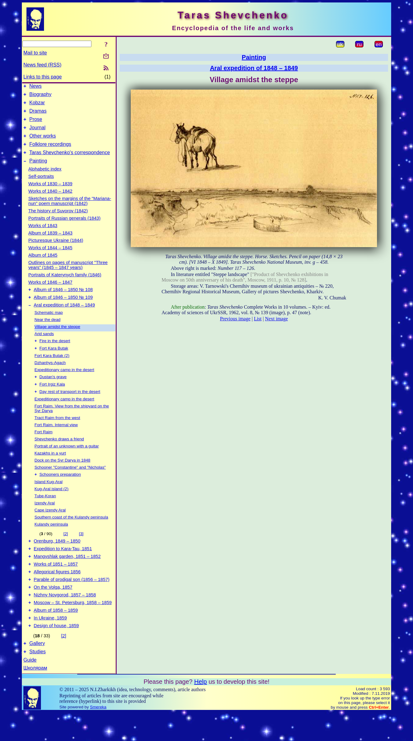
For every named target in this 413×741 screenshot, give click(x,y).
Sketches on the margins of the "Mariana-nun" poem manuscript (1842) (69, 210)
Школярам (35, 696)
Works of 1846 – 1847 (50, 291)
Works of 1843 (42, 234)
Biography (40, 96)
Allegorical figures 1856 (57, 592)
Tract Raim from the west (57, 433)
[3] (81, 549)
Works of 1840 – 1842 (50, 200)
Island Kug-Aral (48, 497)
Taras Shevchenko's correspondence (69, 160)
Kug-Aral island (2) (51, 504)
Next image (276, 318)
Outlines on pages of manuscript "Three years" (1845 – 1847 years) (68, 274)
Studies (37, 680)
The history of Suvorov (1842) (58, 220)
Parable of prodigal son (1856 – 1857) (72, 600)
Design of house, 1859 (56, 652)
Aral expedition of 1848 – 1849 (64, 316)
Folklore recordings (50, 151)
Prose (35, 123)
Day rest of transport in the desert (69, 406)
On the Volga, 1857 (53, 609)
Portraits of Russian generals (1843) (64, 227)
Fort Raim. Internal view (56, 440)
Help (200, 710)
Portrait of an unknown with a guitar (66, 461)
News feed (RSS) (42, 64)
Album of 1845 (43, 264)
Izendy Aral (44, 518)
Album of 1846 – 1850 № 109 (63, 308)
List (258, 318)
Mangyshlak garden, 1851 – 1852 (67, 574)
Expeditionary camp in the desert (64, 383)
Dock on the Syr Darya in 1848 (62, 475)
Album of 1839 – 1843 (50, 242)
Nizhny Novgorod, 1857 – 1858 (65, 617)
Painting (38, 170)
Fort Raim (43, 447)
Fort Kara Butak (53, 361)
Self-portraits (41, 185)
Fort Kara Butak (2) (51, 368)
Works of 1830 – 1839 (50, 192)
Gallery (37, 671)
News (35, 87)
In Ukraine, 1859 (50, 643)
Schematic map (48, 324)
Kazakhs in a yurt (50, 468)
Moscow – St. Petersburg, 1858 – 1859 (73, 626)
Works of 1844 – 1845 (50, 256)
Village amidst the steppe (57, 338)
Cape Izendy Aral (50, 525)
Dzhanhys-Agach (50, 376)
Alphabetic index (45, 178)
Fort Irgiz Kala (52, 398)
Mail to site (35, 52)
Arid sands (44, 345)
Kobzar (37, 105)
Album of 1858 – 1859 (56, 635)
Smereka (98, 735)
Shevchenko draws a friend (59, 454)
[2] (65, 549)
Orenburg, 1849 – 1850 (57, 557)
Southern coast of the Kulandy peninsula (71, 533)
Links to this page (42, 76)
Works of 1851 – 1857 (56, 583)
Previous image (235, 318)
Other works (42, 142)
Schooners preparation (60, 490)
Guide (30, 688)
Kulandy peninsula (51, 540)
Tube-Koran (45, 511)
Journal (37, 133)
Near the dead (47, 331)
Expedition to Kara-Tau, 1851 (63, 566)
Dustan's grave (52, 390)
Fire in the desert (54, 353)
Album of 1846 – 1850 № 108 (63, 299)
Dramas (37, 114)
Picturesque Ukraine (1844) (55, 249)
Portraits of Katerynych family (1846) (64, 284)
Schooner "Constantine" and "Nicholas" (70, 482)
